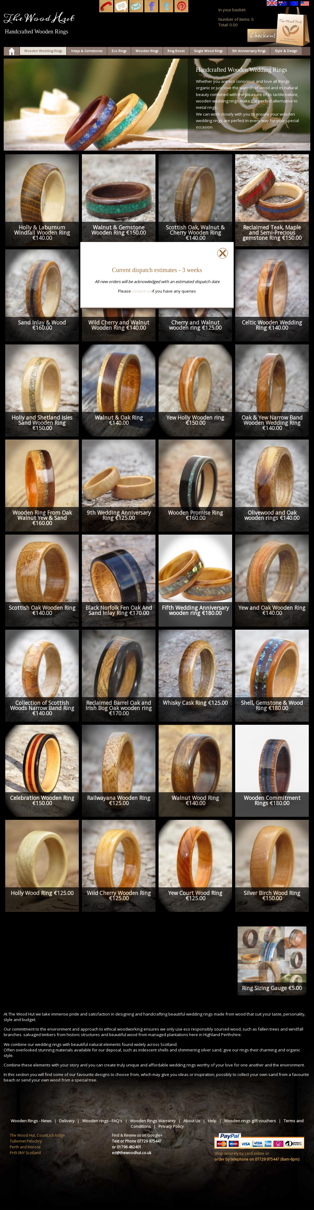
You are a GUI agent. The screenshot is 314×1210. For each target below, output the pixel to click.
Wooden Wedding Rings (43, 51)
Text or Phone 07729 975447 (137, 1141)
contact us (141, 291)
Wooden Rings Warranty (153, 1121)
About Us (191, 1121)
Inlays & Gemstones (86, 51)
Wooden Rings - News (31, 1121)
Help (212, 1121)
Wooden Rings (147, 51)
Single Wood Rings (208, 51)
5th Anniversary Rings (249, 51)
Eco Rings (119, 51)
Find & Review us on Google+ (137, 1135)
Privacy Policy (171, 1126)
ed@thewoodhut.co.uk (131, 1152)
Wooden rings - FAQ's (102, 1121)
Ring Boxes (176, 51)
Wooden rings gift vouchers (250, 1121)
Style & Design (286, 51)
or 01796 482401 (126, 1147)
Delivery (67, 1121)
